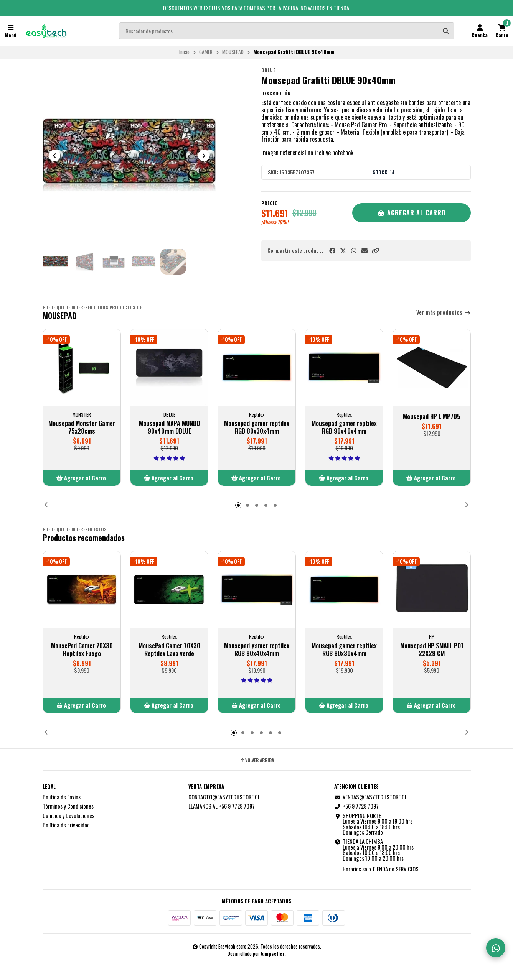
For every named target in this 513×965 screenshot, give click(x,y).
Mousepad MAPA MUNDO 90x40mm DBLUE (169, 427)
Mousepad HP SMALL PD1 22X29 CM (431, 649)
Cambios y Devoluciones (68, 816)
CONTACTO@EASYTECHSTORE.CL (224, 797)
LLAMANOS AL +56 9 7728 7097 (221, 806)
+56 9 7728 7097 (356, 806)
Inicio (184, 52)
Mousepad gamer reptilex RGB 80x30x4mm (256, 427)
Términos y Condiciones (68, 806)
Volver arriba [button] (256, 760)
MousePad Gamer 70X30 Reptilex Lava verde (169, 649)
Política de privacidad (66, 825)
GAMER (206, 52)
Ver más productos (443, 313)
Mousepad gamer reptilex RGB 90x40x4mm (344, 427)
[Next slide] (203, 155)
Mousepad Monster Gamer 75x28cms (81, 427)
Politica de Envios (62, 797)
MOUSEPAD (233, 52)
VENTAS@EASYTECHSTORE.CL (370, 797)
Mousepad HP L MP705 (431, 416)
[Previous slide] (54, 155)
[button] (375, 250)
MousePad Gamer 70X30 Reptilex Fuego (81, 649)
